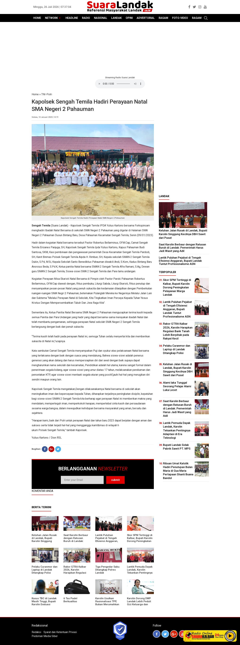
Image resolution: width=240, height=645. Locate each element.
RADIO (86, 17)
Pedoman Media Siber (45, 636)
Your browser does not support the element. (120, 83)
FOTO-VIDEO (180, 17)
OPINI (129, 17)
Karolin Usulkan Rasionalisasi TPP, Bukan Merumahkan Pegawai (107, 603)
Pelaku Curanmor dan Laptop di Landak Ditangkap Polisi (45, 569)
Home (35, 94)
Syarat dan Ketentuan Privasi (60, 632)
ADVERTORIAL (146, 17)
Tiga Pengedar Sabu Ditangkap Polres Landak (107, 569)
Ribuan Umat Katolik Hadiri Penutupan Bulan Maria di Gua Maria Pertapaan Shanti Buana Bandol (178, 471)
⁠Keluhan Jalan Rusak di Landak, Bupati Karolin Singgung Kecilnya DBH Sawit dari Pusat (44, 541)
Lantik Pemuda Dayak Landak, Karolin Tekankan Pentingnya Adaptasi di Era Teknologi (139, 572)
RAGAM (163, 17)
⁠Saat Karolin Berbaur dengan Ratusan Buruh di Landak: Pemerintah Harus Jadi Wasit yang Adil (76, 541)
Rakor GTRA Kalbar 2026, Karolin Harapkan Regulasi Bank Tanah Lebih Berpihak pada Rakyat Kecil (77, 574)
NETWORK (51, 17)
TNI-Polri (46, 94)
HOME (37, 17)
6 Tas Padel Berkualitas (70, 600)
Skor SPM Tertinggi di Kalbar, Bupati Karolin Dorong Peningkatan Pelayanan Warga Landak (139, 541)
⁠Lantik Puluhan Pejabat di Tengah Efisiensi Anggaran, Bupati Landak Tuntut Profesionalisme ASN (108, 541)
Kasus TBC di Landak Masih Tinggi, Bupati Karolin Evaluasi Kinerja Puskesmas (44, 603)
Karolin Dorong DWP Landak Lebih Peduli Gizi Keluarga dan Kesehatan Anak (139, 603)
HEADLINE (72, 17)
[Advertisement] (120, 48)
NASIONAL (100, 17)
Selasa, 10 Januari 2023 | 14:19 (45, 117)
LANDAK (116, 17)
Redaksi (36, 632)
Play (230, 636)
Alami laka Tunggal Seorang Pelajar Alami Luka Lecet (177, 386)
